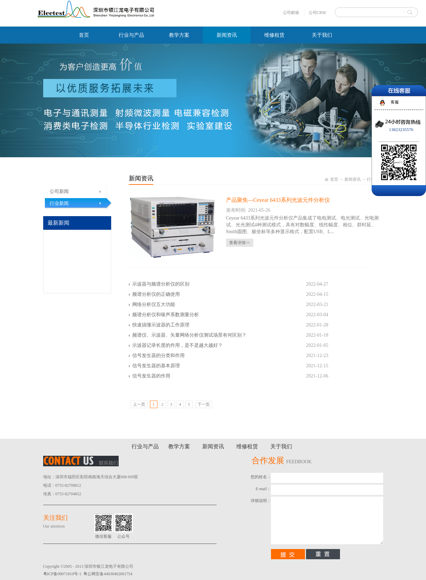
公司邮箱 (291, 12)
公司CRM (317, 12)
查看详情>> (239, 242)
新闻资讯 (352, 179)
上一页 (139, 404)
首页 (84, 35)
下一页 (204, 404)
